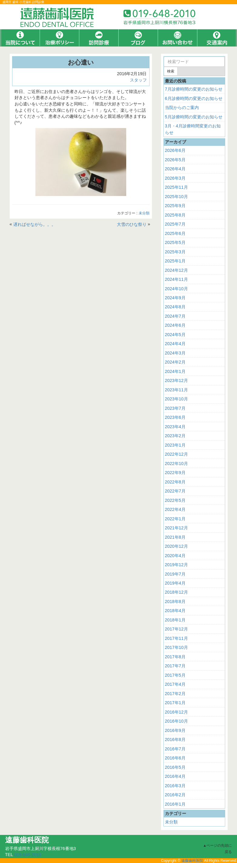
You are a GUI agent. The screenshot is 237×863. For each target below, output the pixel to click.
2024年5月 (175, 334)
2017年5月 (175, 675)
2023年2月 (175, 435)
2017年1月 (175, 702)
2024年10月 (176, 288)
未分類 (144, 213)
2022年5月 (175, 500)
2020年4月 (175, 555)
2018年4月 (175, 610)
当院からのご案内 (182, 107)
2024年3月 (175, 353)
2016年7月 (175, 748)
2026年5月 (175, 159)
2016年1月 (175, 804)
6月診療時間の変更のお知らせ (193, 98)
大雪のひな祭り (131, 224)
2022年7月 (175, 491)
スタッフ (138, 80)
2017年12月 (176, 629)
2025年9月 (175, 205)
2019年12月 (176, 564)
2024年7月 (175, 316)
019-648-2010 (27, 854)
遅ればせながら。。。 (34, 224)
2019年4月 (175, 583)
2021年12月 (176, 527)
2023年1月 (175, 445)
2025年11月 (176, 187)
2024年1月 (175, 371)
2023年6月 (175, 417)
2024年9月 (175, 297)
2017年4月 (175, 684)
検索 (170, 71)
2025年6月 (175, 233)
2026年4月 (175, 168)
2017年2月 (175, 693)
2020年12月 (176, 546)
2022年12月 (176, 454)
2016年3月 (175, 785)
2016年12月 (176, 712)
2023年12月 (176, 380)
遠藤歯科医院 (192, 860)
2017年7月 (175, 665)
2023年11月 (176, 389)
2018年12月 (176, 592)
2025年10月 (176, 196)
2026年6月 (175, 150)
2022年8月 (175, 482)
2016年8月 (175, 739)
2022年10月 (176, 463)
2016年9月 (175, 730)
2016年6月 (175, 758)
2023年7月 (175, 408)
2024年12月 (176, 270)
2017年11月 (176, 638)
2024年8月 (175, 306)
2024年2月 (175, 362)
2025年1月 (175, 260)
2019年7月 (175, 573)
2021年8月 (175, 536)
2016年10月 (176, 721)
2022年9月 (175, 472)
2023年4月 (175, 426)
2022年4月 (175, 509)
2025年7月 (175, 224)
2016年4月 (175, 776)
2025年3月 (175, 251)
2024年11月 (176, 279)
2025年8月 (175, 215)
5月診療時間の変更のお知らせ (193, 116)
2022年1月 (175, 518)
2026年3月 (175, 178)
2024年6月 (175, 325)
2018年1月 (175, 620)
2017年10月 (176, 647)
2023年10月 (176, 398)
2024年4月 (175, 343)
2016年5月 (175, 767)
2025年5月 (175, 242)
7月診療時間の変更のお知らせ (193, 89)
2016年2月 (175, 794)
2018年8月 (175, 601)
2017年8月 (175, 656)
